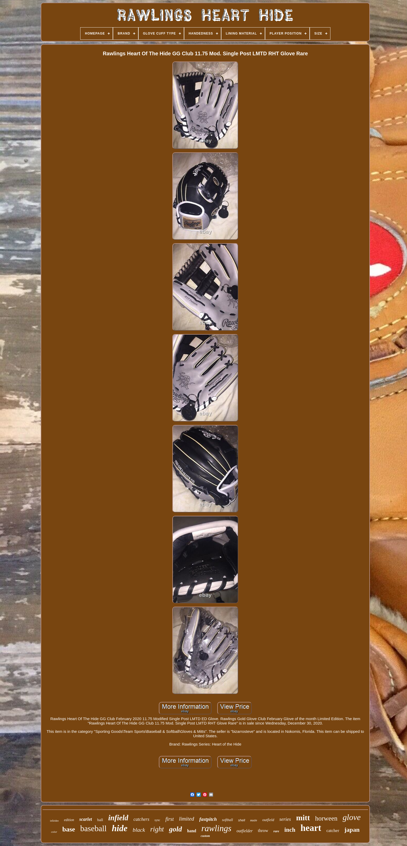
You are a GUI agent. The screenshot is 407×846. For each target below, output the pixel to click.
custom (205, 836)
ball (100, 820)
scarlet (85, 819)
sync (157, 820)
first (169, 819)
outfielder (244, 831)
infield (118, 818)
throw (263, 830)
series (285, 819)
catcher (332, 830)
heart (311, 828)
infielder (54, 820)
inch (289, 830)
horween (326, 818)
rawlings (216, 828)
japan (352, 829)
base (68, 829)
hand (191, 831)
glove (352, 817)
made (253, 820)
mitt (303, 817)
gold (175, 829)
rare (276, 831)
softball (227, 820)
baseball (93, 828)
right (157, 829)
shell (241, 820)
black (139, 830)
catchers (141, 819)
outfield (268, 820)
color (54, 831)
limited (186, 819)
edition (69, 820)
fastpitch (208, 819)
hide (119, 828)
